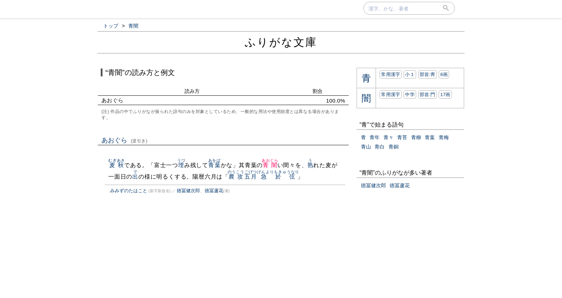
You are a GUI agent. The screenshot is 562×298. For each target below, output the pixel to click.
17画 (445, 94)
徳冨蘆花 (214, 190)
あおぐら (124, 140)
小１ (410, 74)
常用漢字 (390, 74)
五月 (250, 177)
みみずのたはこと (128, 190)
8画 (444, 74)
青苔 (402, 137)
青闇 (270, 165)
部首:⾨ (427, 94)
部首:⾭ (427, 74)
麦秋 (116, 165)
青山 (366, 147)
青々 (389, 137)
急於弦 (278, 177)
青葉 (214, 165)
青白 (380, 147)
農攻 (236, 177)
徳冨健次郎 (188, 190)
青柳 (416, 137)
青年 (375, 137)
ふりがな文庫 (281, 42)
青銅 (394, 147)
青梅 (444, 137)
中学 (410, 94)
